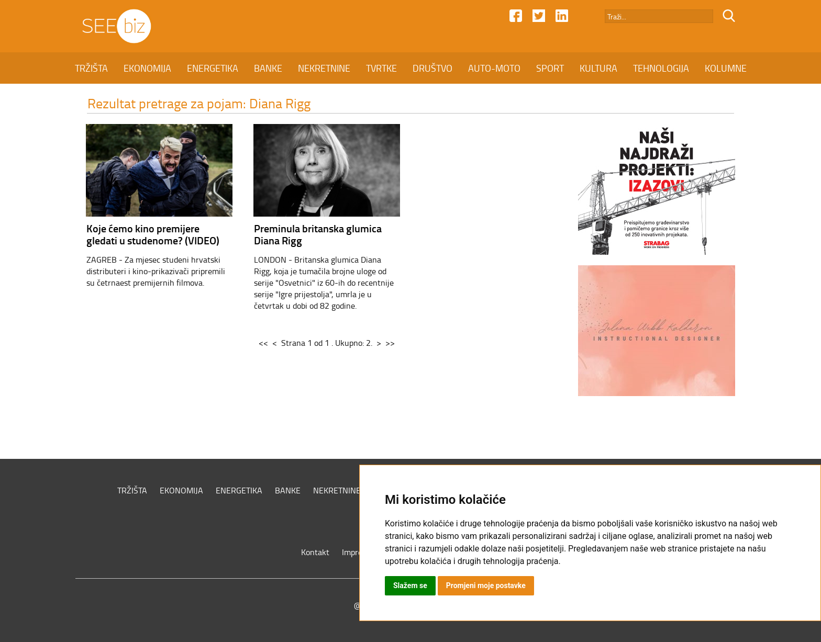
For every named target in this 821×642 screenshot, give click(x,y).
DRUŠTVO (432, 68)
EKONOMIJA (147, 68)
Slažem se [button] (410, 585)
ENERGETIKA (212, 68)
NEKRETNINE (324, 68)
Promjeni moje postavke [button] (486, 585)
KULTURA (598, 68)
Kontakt (315, 552)
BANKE (268, 68)
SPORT (550, 68)
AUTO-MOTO (494, 68)
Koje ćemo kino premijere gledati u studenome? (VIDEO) (152, 234)
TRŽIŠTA (91, 68)
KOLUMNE (726, 68)
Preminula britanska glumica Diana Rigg (318, 234)
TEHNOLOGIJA (661, 68)
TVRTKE (381, 68)
